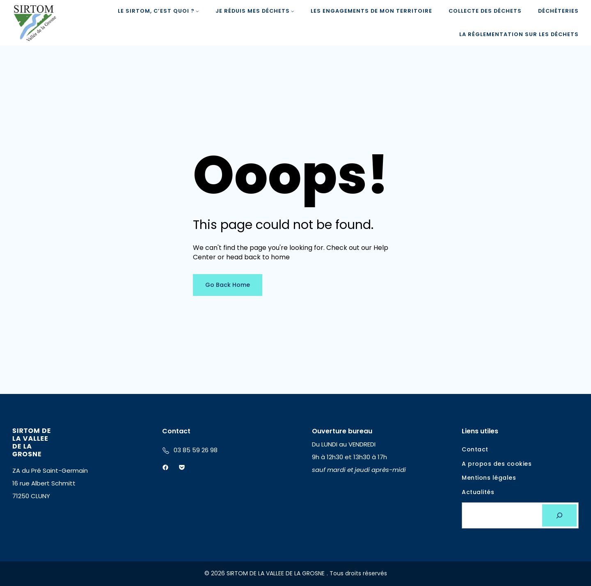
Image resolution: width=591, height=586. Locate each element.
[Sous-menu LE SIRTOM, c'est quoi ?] (197, 11)
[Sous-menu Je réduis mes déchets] (292, 11)
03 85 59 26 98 (196, 450)
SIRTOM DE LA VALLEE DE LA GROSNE (31, 442)
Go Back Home (227, 285)
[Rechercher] (559, 515)
